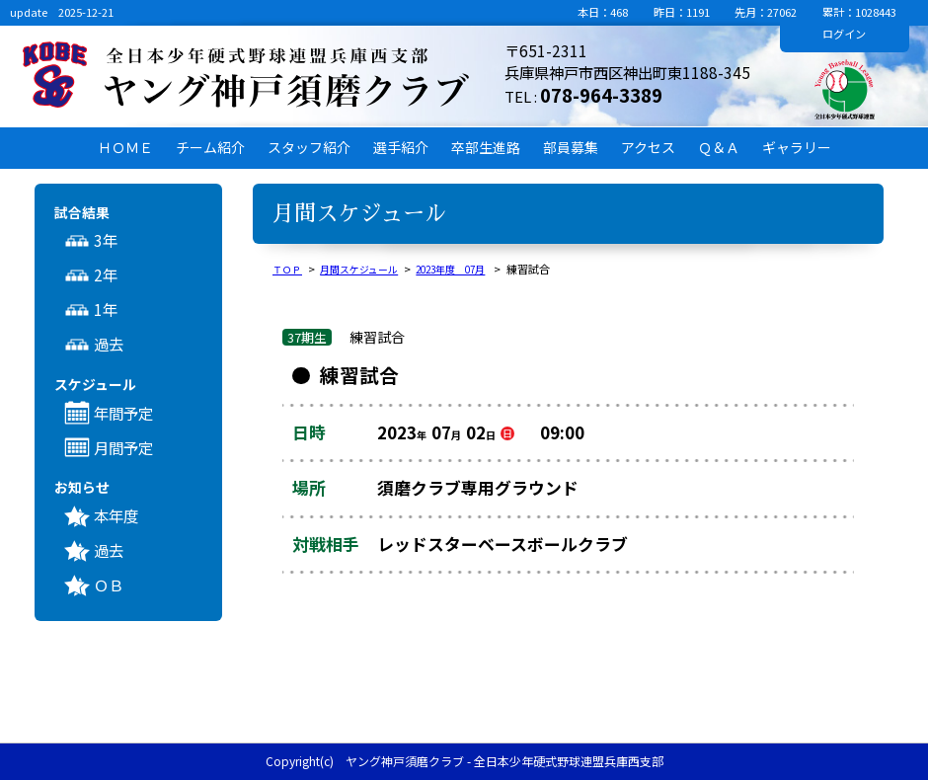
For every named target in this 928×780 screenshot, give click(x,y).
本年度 (116, 515)
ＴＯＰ (288, 268)
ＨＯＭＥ (125, 147)
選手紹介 (400, 147)
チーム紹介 (210, 147)
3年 (105, 240)
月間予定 (123, 447)
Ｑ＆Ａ (718, 147)
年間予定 (123, 413)
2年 (105, 274)
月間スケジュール (366, 268)
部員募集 (570, 147)
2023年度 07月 (465, 268)
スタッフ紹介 (309, 147)
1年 (105, 309)
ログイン (844, 33)
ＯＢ (108, 584)
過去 (108, 343)
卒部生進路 (485, 147)
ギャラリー (796, 147)
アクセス (648, 147)
